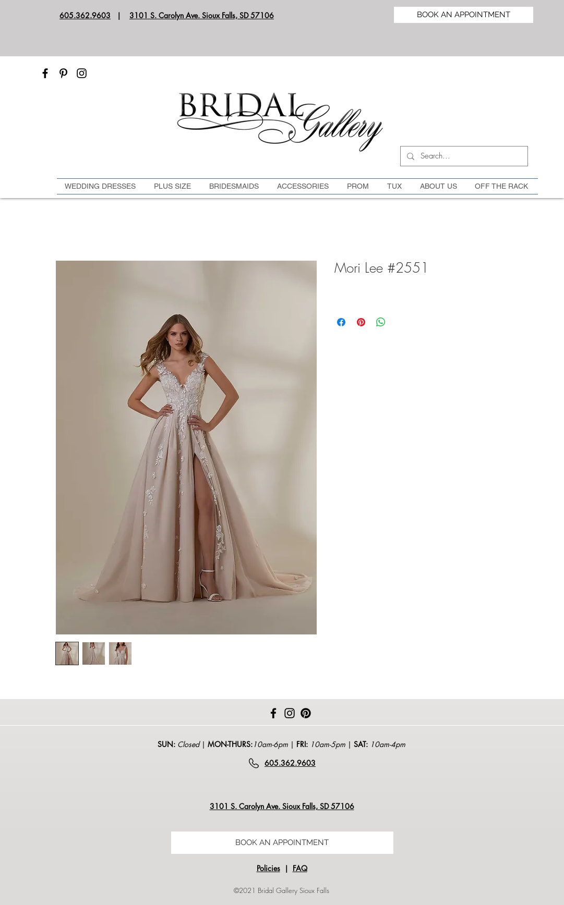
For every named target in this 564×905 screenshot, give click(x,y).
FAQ (300, 868)
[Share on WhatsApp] (381, 322)
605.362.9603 (85, 15)
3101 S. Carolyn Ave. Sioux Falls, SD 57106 (201, 15)
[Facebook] (45, 73)
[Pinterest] (63, 73)
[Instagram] (81, 73)
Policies (268, 868)
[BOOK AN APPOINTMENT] (463, 15)
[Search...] (463, 156)
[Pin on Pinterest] (361, 322)
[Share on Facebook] (341, 322)
